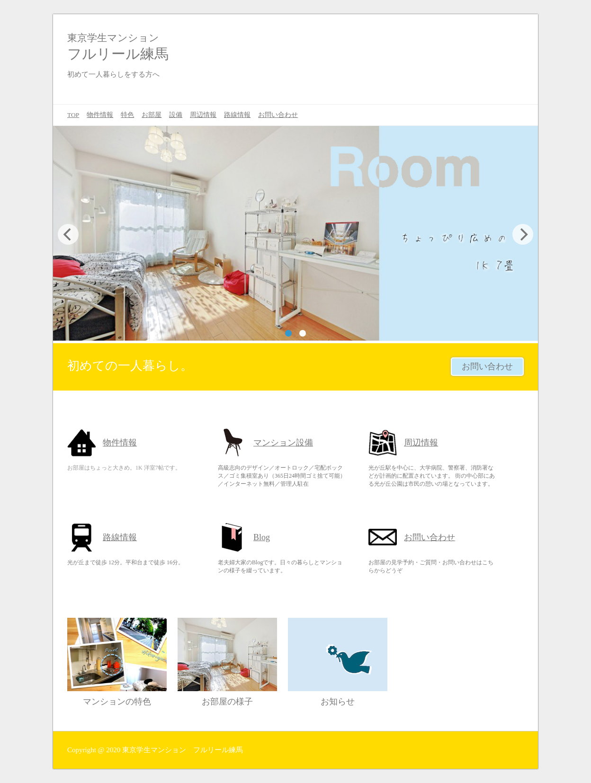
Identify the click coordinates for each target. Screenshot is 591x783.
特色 (127, 114)
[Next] (522, 234)
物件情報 (100, 114)
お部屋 (151, 114)
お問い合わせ (278, 114)
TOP (73, 114)
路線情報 (237, 114)
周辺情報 (203, 114)
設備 (175, 114)
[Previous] (68, 234)
